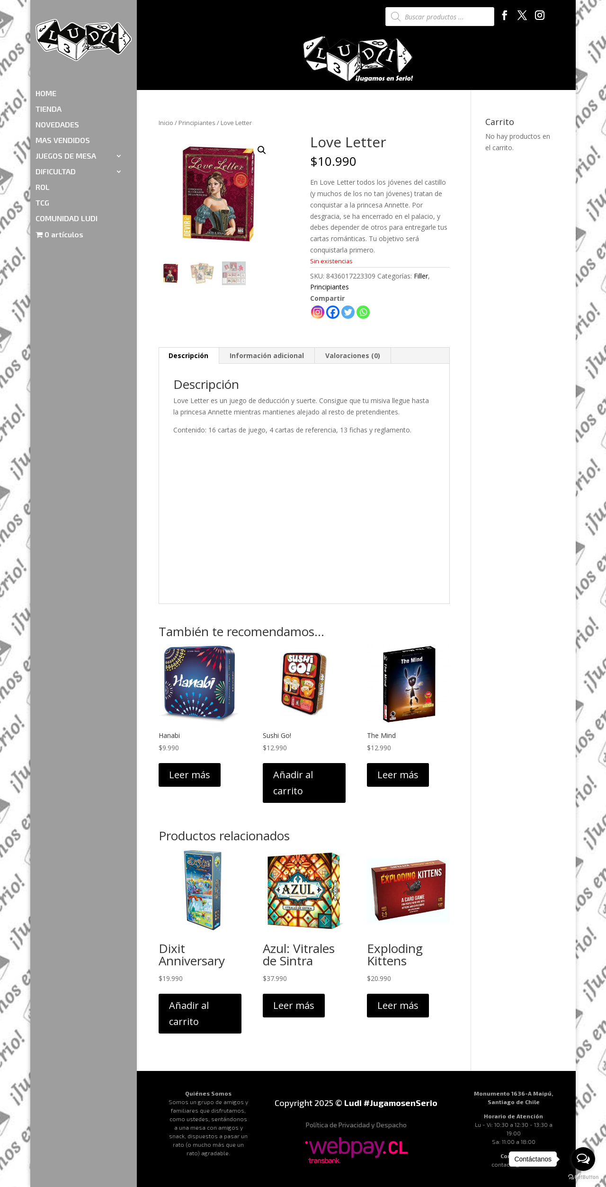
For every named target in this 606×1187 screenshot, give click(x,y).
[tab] (188, 356)
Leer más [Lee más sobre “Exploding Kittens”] (398, 1005)
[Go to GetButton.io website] (583, 1177)
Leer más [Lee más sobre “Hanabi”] (189, 774)
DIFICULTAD (56, 116)
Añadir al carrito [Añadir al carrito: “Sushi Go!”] (293, 782)
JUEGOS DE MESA (66, 101)
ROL (43, 132)
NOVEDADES (57, 69)
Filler (421, 275)
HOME (46, 38)
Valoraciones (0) (352, 355)
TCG (42, 148)
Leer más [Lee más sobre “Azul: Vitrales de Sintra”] (293, 1005)
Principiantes (196, 122)
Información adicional (267, 355)
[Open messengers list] (583, 1159)
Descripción (188, 355)
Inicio (166, 122)
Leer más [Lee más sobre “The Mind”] (398, 774)
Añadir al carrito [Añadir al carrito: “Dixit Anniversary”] (189, 1013)
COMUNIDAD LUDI (67, 163)
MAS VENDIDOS (63, 85)
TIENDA (49, 54)
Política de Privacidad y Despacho (356, 1125)
